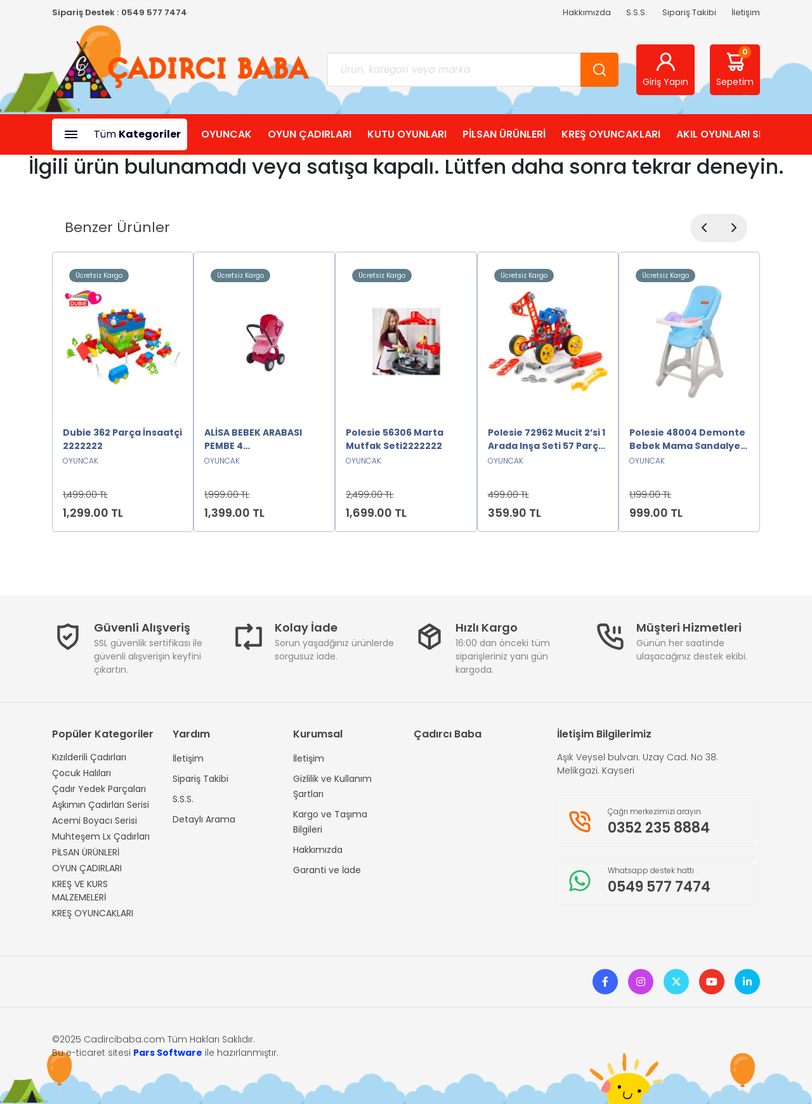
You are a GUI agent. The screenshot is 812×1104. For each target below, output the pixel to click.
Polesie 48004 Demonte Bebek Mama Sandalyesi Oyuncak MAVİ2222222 (688, 439)
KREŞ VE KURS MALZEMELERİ (80, 891)
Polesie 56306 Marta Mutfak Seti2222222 (394, 439)
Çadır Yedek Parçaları (99, 789)
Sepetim (735, 67)
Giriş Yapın (665, 69)
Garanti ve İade (327, 870)
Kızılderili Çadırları (89, 757)
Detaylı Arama (204, 819)
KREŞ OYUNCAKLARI (610, 134)
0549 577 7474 (154, 12)
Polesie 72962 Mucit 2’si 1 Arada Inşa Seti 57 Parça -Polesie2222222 (546, 439)
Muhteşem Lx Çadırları (101, 836)
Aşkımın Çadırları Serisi (100, 804)
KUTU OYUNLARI (407, 134)
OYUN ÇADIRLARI (309, 134)
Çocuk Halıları (81, 773)
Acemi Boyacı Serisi (94, 820)
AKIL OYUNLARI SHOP (728, 134)
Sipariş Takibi (689, 12)
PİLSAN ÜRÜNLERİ (504, 134)
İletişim (745, 12)
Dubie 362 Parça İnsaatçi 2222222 (122, 439)
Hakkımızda (587, 12)
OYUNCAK (226, 134)
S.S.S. (636, 12)
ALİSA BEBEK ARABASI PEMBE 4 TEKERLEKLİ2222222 (253, 439)
